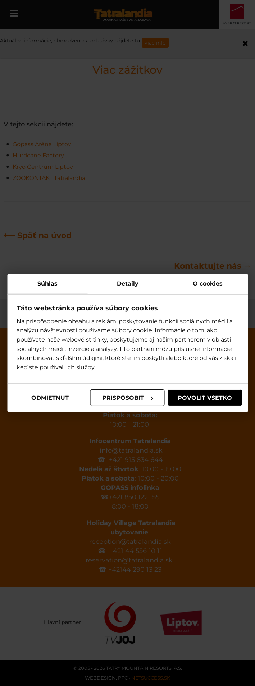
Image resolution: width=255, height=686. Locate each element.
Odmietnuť (50, 397)
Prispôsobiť (127, 397)
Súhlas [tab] (47, 283)
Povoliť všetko (205, 397)
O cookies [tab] (208, 283)
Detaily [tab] (127, 283)
